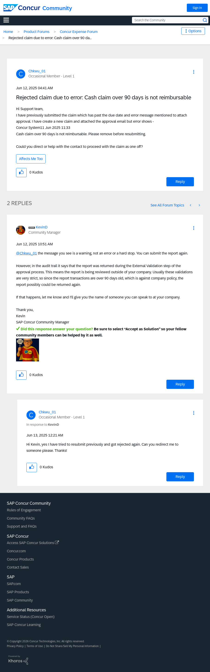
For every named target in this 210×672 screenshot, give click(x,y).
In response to (42, 424)
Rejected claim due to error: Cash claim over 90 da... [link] (50, 38)
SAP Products (18, 592)
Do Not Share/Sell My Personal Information (72, 646)
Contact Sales (18, 567)
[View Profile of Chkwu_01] (37, 71)
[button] (194, 72)
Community (57, 8)
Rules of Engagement (24, 510)
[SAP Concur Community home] (21, 7)
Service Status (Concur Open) (30, 617)
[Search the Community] (170, 20)
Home (8, 32)
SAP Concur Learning (24, 625)
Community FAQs (21, 518)
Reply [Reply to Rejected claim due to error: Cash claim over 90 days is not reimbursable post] (180, 182)
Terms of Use (35, 646)
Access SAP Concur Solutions (33, 543)
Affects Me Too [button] (31, 159)
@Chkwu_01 (26, 253)
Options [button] (194, 31)
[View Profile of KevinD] (42, 227)
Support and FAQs (21, 526)
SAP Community (20, 600)
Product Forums (36, 32)
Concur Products (20, 559)
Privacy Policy (15, 646)
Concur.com (16, 551)
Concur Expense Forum (79, 32)
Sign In (197, 8)
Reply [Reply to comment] (180, 384)
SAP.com (14, 584)
